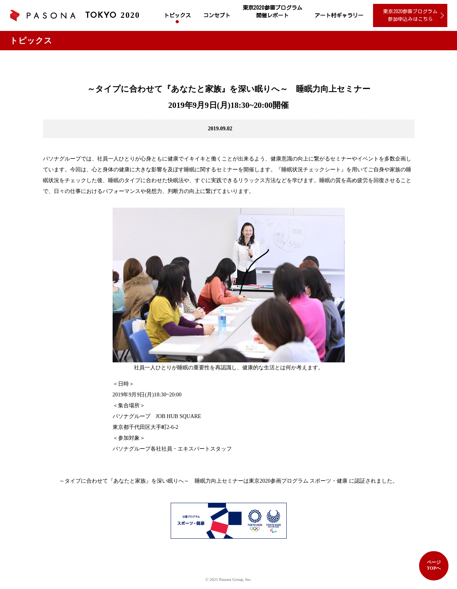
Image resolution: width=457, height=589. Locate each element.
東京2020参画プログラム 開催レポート (272, 11)
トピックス (177, 15)
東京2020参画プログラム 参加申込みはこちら (410, 15)
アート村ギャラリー (339, 15)
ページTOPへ (434, 565)
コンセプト (216, 15)
